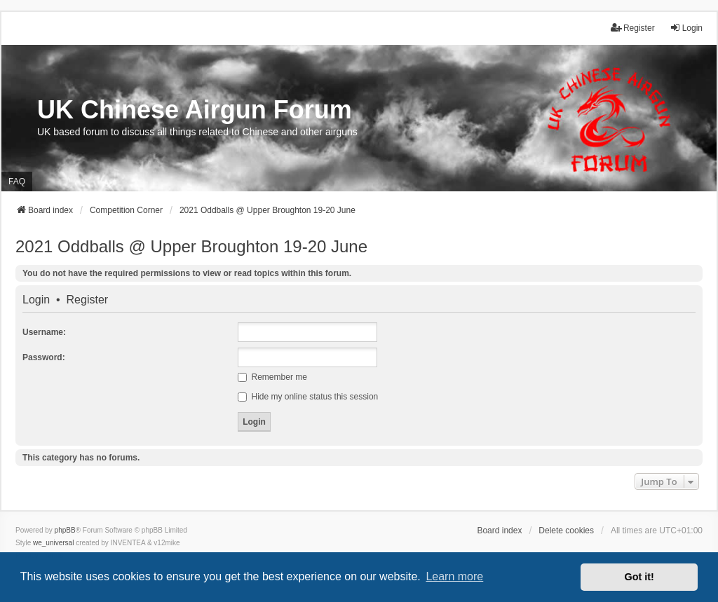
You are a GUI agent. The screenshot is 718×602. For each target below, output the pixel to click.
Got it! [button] (639, 576)
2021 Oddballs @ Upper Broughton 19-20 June (191, 246)
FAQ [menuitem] (16, 181)
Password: (43, 357)
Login (36, 300)
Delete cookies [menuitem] (566, 530)
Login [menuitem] (686, 27)
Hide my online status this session (308, 397)
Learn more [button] (454, 576)
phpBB (65, 530)
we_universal (53, 543)
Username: (44, 332)
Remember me (272, 377)
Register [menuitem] (633, 27)
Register (88, 300)
